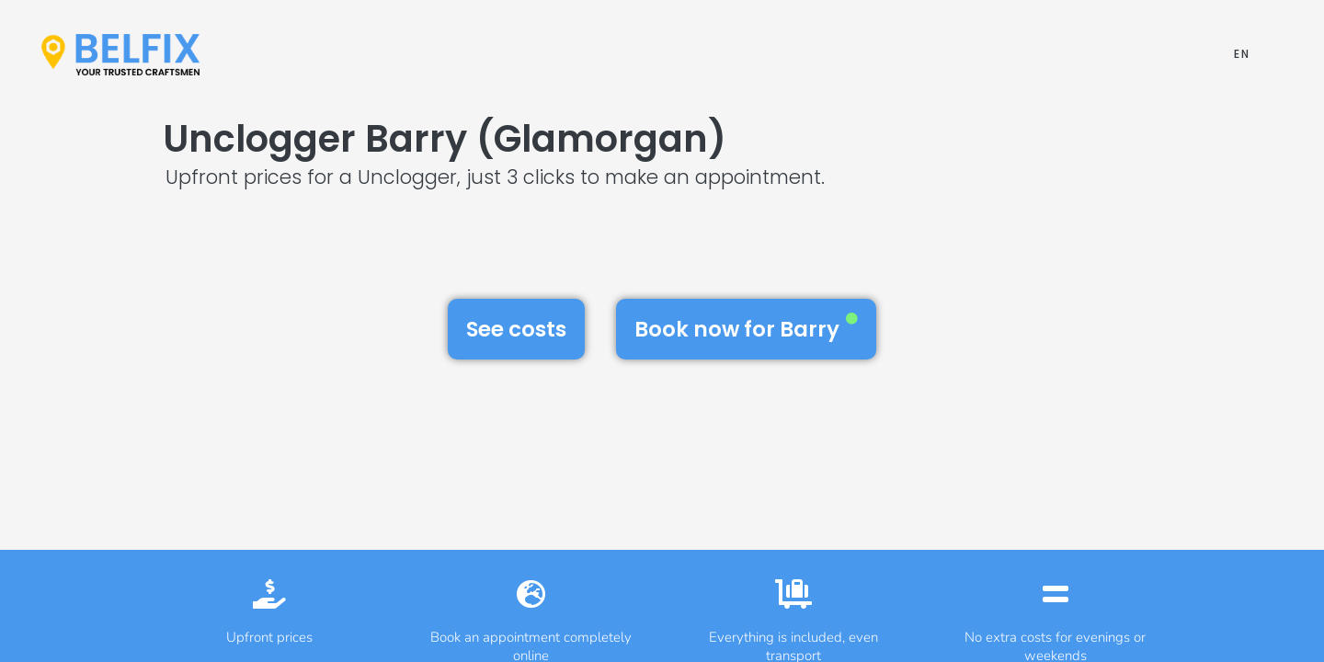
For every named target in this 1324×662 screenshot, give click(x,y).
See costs (516, 329)
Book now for (746, 328)
